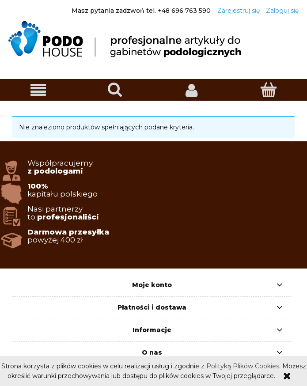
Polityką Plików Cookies (242, 366)
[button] (38, 90)
